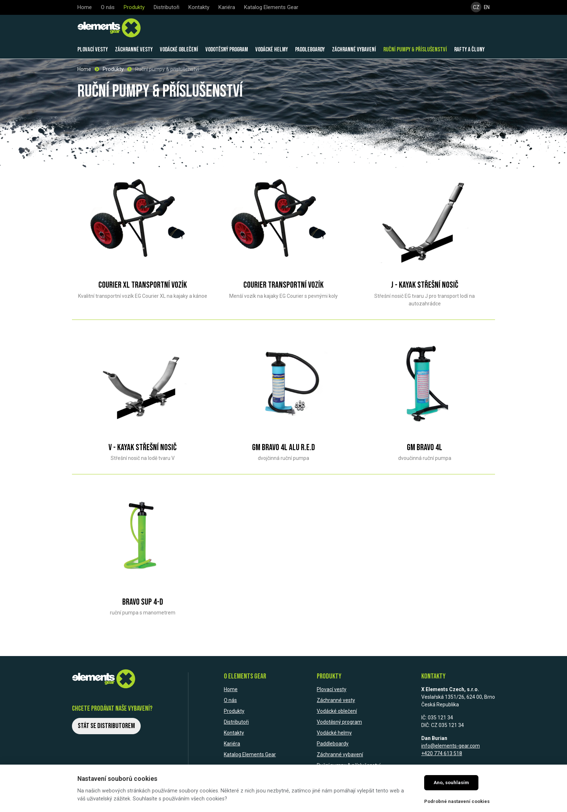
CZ (476, 7)
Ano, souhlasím (451, 782)
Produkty (113, 69)
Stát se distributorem (106, 725)
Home (84, 69)
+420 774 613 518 (441, 753)
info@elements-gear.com (450, 745)
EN (487, 7)
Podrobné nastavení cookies (457, 801)
